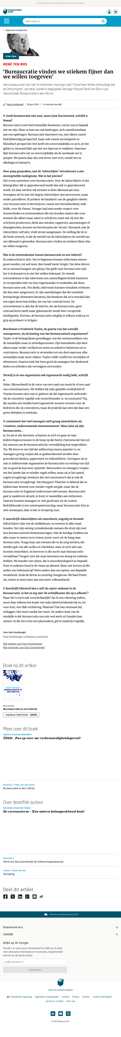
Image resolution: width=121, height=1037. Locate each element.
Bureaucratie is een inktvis (20, 709)
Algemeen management (16, 30)
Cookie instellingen (102, 997)
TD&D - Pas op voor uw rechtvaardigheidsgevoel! (42, 738)
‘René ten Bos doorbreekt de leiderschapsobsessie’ (33, 861)
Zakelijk (60, 934)
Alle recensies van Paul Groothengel (24, 647)
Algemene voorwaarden (47, 997)
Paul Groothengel (15, 104)
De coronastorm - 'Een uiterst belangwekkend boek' (44, 811)
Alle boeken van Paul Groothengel (22, 643)
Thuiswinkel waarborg (20, 997)
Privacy (75, 997)
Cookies (86, 997)
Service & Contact (54, 1001)
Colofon (65, 997)
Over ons (70, 1001)
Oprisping (8, 874)
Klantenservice (60, 927)
